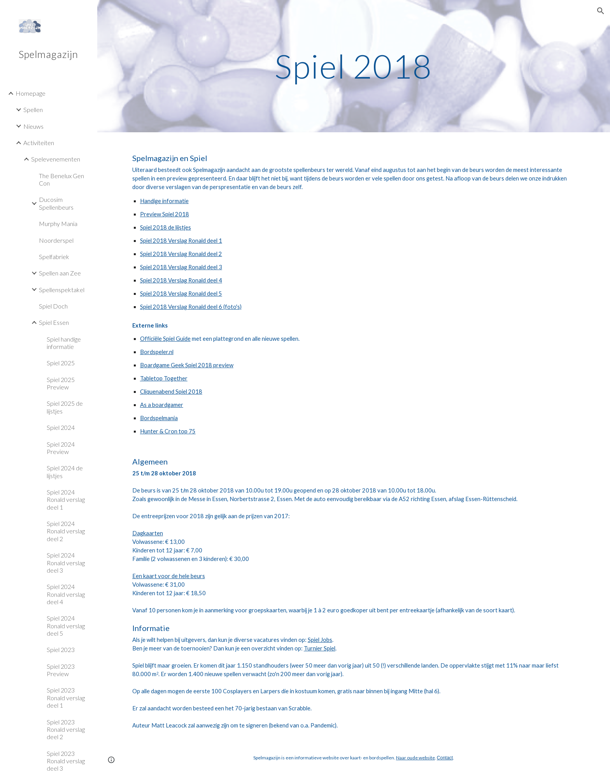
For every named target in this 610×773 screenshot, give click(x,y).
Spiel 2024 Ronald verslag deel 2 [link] (66, 531)
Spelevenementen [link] (55, 159)
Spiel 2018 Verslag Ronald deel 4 (181, 280)
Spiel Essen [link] (54, 322)
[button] (600, 11)
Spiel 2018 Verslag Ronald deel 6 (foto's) (191, 306)
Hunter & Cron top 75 (168, 431)
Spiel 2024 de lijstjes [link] (65, 471)
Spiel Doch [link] (53, 306)
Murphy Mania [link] (58, 223)
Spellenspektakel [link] (61, 289)
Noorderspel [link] (56, 240)
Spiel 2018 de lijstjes (165, 227)
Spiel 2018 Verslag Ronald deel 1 (181, 240)
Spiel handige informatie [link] (64, 342)
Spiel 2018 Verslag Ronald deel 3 (181, 267)
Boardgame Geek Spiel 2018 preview (186, 365)
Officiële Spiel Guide (165, 338)
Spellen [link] (33, 109)
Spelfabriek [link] (54, 256)
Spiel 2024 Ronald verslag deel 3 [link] (66, 562)
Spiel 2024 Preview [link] (61, 447)
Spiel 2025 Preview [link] (61, 383)
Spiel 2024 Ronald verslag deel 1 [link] (66, 499)
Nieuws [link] (33, 126)
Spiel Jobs (320, 639)
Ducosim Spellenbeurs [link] (56, 203)
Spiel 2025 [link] (61, 362)
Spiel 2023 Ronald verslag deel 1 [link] (66, 697)
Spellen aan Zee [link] (60, 273)
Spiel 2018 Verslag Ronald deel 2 (181, 254)
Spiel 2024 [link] (61, 427)
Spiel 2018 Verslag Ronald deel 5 (181, 293)
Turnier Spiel (319, 648)
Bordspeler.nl (157, 352)
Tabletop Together (164, 378)
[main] (353, 66)
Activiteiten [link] (38, 142)
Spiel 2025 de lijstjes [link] (65, 407)
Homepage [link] (31, 93)
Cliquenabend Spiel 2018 (171, 391)
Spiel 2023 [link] (61, 649)
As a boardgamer (161, 404)
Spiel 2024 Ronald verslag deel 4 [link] (66, 594)
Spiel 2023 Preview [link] (61, 670)
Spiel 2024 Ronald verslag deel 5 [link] (66, 625)
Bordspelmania (159, 418)
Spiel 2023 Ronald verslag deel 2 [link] (66, 729)
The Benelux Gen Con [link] (61, 179)
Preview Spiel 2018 (164, 214)
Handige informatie (164, 201)
